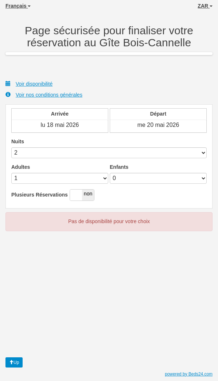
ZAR (205, 6)
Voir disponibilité (28, 84)
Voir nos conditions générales (43, 95)
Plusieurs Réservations (39, 195)
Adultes (20, 167)
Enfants (119, 167)
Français (18, 6)
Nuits (17, 141)
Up (14, 362)
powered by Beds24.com (189, 374)
